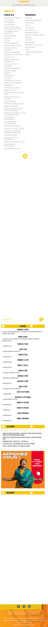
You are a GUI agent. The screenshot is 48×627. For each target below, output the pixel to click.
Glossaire (30, 42)
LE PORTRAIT (9, 25)
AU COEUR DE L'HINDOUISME (10, 122)
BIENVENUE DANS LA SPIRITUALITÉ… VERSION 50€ (15, 441)
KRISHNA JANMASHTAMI (14, 104)
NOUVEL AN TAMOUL (12, 18)
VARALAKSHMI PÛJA (11, 373)
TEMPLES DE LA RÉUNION (10, 49)
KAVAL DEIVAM (10, 101)
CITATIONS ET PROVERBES (9, 118)
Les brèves (30, 30)
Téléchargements (33, 52)
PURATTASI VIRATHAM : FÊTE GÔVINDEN (13, 109)
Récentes (5, 430)
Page (27, 25)
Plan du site (17, 625)
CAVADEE (8, 38)
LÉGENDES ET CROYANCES (10, 145)
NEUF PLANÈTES (11, 106)
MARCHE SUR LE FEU (13, 45)
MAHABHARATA (10, 36)
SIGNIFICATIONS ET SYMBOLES (12, 60)
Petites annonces (33, 20)
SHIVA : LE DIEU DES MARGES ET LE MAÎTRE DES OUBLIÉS (16, 446)
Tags (27, 50)
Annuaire (29, 23)
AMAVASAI (7, 346)
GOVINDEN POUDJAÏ (12, 80)
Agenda (28, 18)
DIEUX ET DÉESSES (12, 52)
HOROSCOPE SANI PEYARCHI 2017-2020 (12, 28)
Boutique (29, 28)
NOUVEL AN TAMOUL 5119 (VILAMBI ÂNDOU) (14, 114)
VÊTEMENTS (9, 75)
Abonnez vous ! (29, 5)
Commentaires (32, 32)
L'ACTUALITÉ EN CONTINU (10, 65)
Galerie (28, 40)
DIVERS (7, 73)
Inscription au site (34, 45)
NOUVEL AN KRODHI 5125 (14, 142)
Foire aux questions (35, 35)
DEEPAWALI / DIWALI (12, 88)
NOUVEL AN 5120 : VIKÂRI (14, 128)
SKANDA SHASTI (10, 90)
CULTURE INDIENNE (12, 68)
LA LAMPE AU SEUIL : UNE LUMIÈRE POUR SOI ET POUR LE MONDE (19, 444)
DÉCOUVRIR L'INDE (12, 126)
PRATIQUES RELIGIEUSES (9, 21)
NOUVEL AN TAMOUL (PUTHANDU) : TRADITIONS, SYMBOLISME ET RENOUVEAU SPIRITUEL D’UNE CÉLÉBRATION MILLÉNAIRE (22, 434)
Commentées (23, 430)
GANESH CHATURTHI (12, 83)
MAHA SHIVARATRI (11, 43)
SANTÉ (7, 41)
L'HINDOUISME (10, 71)
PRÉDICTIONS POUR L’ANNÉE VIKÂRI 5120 (12, 132)
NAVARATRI (8, 85)
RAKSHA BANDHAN (11, 378)
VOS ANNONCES (10, 135)
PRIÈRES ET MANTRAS (13, 55)
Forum (28, 37)
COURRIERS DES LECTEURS (11, 32)
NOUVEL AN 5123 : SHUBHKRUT (11, 138)
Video (27, 54)
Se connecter (17, 5)
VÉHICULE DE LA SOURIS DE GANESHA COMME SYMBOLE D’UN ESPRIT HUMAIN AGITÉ (22, 438)
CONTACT (8, 78)
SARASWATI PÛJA (10, 399)
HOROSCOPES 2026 (12, 149)
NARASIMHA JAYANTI (11, 351)
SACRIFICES (9, 57)
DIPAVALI (6, 410)
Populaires (13, 430)
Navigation (30, 47)
